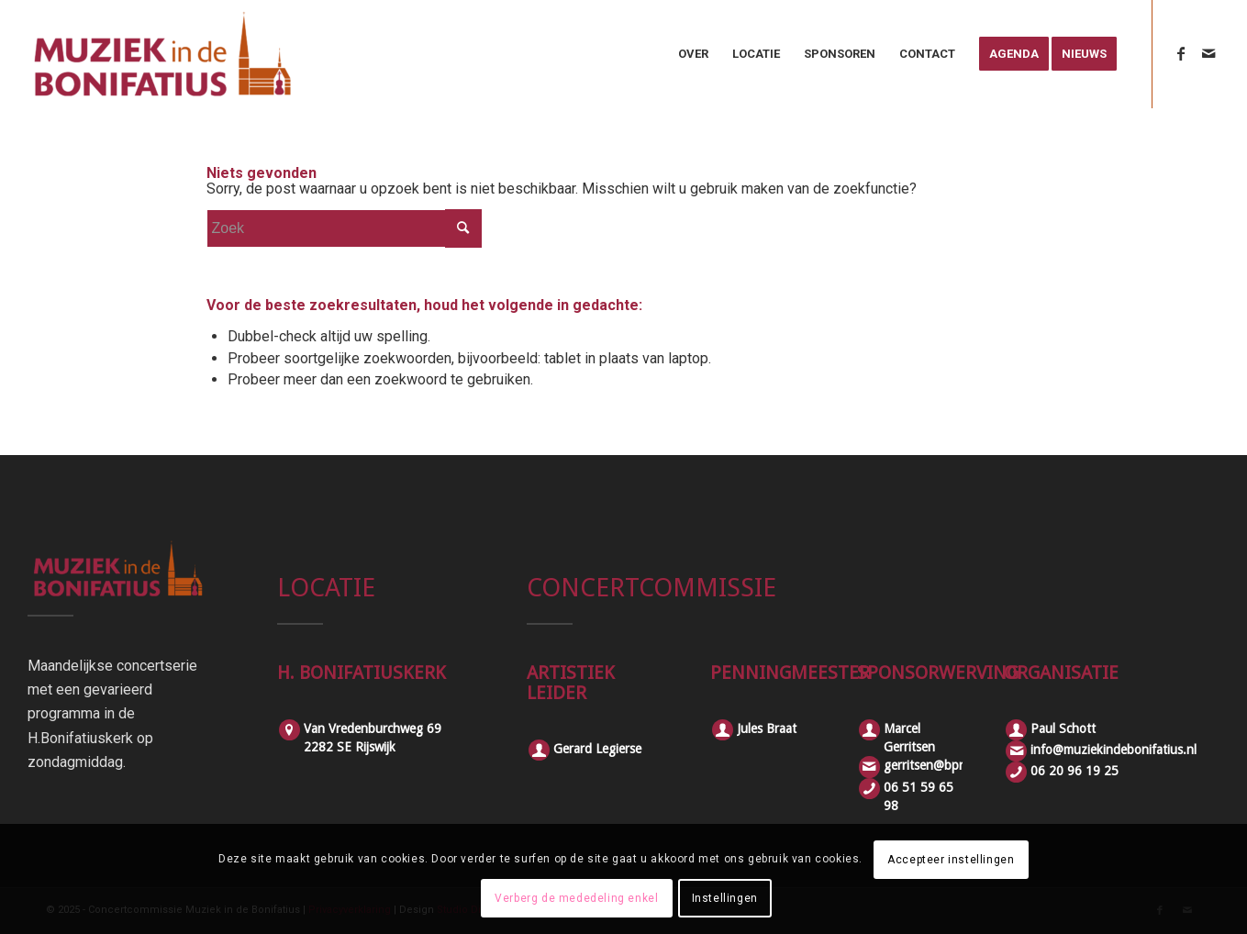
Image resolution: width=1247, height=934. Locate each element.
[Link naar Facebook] (1181, 53)
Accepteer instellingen (950, 859)
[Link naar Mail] (1208, 53)
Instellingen (725, 898)
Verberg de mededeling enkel (576, 898)
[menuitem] (693, 54)
